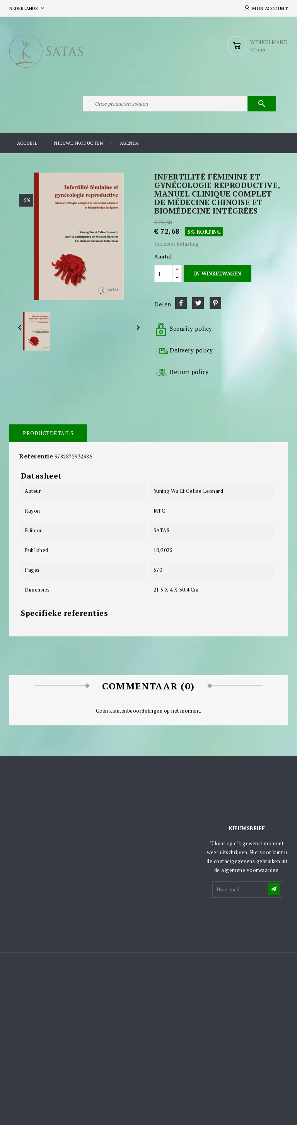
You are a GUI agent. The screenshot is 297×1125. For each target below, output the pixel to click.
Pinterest (215, 303)
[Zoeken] (179, 103)
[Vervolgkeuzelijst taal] (27, 8)
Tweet (198, 303)
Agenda (129, 143)
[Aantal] (163, 273)
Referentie (36, 456)
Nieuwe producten (78, 143)
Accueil (27, 143)
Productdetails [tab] (48, 433)
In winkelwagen (217, 273)
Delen (181, 303)
